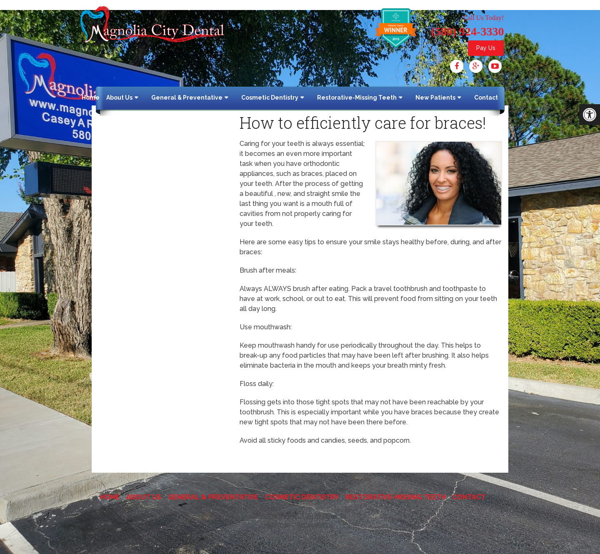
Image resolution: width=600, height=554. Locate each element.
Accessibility (314, 524)
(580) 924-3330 (467, 31)
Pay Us (485, 48)
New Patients (435, 97)
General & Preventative (186, 97)
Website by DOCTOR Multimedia (300, 515)
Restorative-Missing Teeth (357, 97)
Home (91, 97)
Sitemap (278, 524)
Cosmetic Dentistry (269, 97)
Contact (486, 97)
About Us (119, 97)
